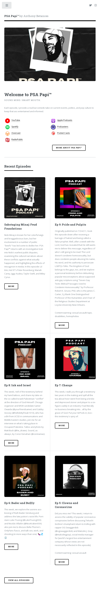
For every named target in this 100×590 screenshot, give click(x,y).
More (11, 286)
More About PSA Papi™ (69, 148)
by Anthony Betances (26, 16)
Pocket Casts (63, 133)
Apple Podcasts (64, 120)
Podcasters (62, 126)
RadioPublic (17, 139)
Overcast (15, 133)
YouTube (15, 120)
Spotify (14, 126)
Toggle (7, 6)
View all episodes (19, 580)
